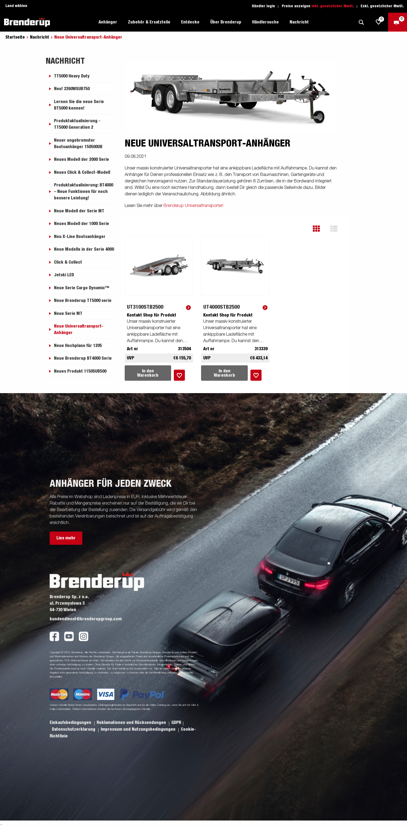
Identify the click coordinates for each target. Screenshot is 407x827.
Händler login (263, 6)
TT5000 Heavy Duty (72, 76)
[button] (320, 228)
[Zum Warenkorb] (397, 22)
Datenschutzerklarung (74, 729)
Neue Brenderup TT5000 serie (82, 300)
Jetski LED (64, 275)
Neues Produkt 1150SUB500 (80, 371)
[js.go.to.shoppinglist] (378, 22)
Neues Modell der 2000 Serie (81, 159)
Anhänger (108, 22)
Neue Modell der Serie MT (79, 211)
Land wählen (16, 6)
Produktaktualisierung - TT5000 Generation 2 (77, 124)
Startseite (15, 37)
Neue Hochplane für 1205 (78, 345)
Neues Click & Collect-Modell (82, 172)
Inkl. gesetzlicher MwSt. (332, 6)
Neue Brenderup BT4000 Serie (83, 358)
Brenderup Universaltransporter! (193, 206)
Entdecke (190, 22)
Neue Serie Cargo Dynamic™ (81, 288)
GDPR (176, 722)
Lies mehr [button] (66, 538)
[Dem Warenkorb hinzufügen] (179, 375)
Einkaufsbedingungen (71, 722)
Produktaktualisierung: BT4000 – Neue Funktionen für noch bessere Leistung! (83, 191)
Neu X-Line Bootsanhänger (80, 236)
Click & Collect (68, 262)
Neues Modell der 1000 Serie (81, 224)
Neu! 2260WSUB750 (72, 89)
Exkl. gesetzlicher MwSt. (382, 6)
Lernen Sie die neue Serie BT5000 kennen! (79, 105)
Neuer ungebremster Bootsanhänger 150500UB (78, 143)
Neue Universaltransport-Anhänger (78, 329)
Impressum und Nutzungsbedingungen (139, 729)
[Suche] (361, 22)
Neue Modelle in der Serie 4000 (84, 249)
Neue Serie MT (68, 313)
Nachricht (299, 22)
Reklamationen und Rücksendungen (132, 722)
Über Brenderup (225, 22)
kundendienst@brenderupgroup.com (86, 619)
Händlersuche (265, 22)
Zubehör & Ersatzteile (149, 22)
